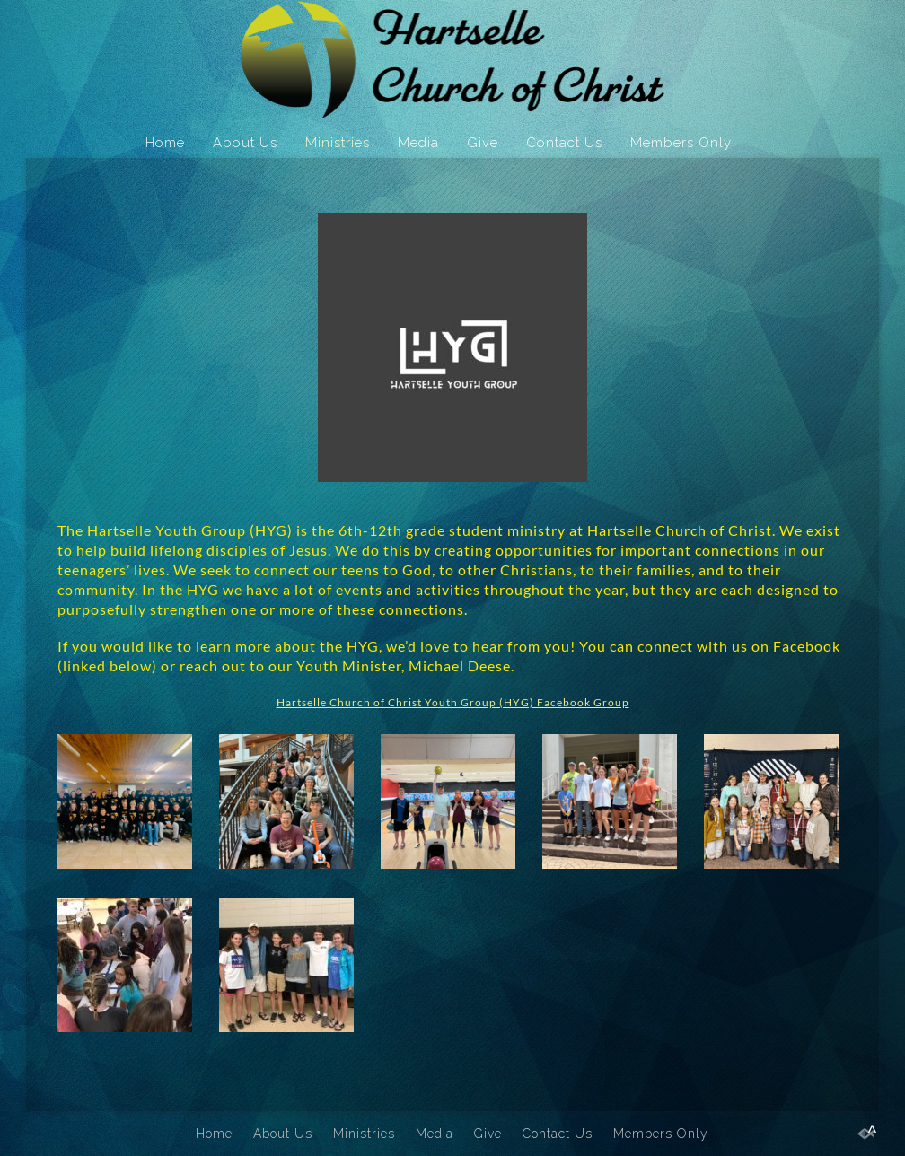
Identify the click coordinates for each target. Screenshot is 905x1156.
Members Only (681, 143)
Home (165, 143)
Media (418, 143)
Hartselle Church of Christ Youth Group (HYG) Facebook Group (453, 702)
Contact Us (564, 143)
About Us (245, 143)
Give (482, 143)
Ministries (337, 143)
